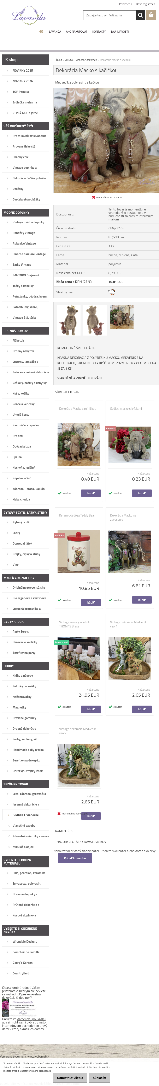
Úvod (59, 60)
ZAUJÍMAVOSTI (120, 31)
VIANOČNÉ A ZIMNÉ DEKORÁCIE (80, 377)
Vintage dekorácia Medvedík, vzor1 (128, 624)
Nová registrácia (145, 4)
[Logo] (28, 15)
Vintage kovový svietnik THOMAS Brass (74, 624)
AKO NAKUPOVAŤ (76, 31)
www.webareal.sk (38, 1056)
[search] (140, 15)
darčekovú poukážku (31, 1018)
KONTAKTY (99, 31)
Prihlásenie (126, 4)
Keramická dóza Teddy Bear (77, 515)
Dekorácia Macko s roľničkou (77, 409)
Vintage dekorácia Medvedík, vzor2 (77, 731)
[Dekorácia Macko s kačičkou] (69, 305)
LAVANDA (55, 31)
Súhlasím (98, 1077)
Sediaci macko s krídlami (126, 409)
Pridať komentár (75, 858)
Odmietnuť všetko (67, 1077)
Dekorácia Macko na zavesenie (123, 517)
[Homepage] (41, 31)
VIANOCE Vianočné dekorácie (81, 60)
